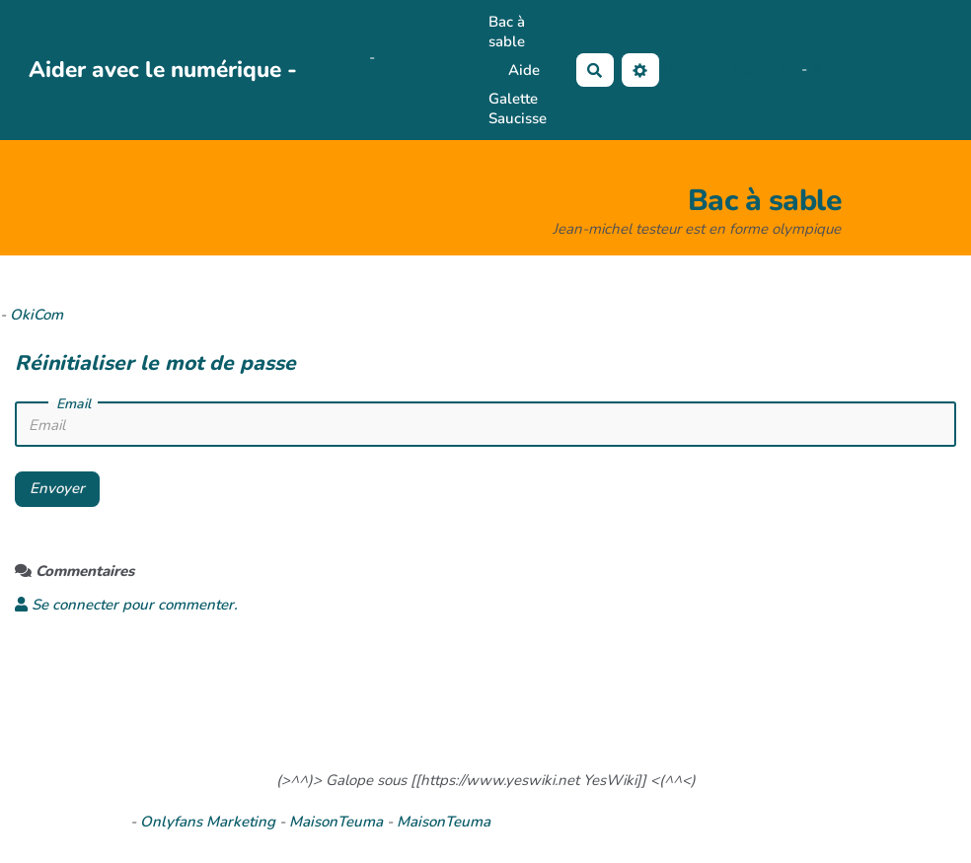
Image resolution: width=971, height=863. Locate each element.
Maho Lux (764, 69)
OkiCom (340, 57)
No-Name (695, 69)
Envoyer (57, 488)
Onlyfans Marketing (209, 821)
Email (73, 404)
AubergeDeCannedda (884, 69)
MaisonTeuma (338, 821)
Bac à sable (506, 31)
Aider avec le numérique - (163, 69)
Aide (524, 70)
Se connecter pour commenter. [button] (126, 604)
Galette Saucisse (517, 108)
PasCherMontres (368, 81)
